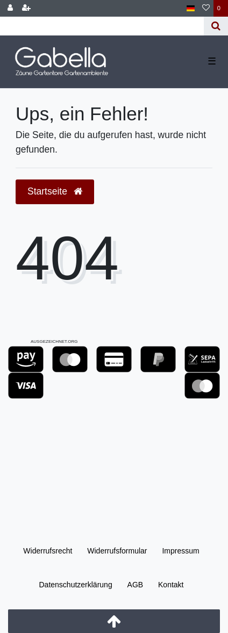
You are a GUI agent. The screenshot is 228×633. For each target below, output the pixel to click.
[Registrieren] (26, 8)
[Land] (190, 8)
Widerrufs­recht (47, 550)
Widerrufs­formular (117, 550)
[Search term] (102, 26)
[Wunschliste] (205, 8)
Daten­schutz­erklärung (75, 584)
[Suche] (216, 26)
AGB (135, 584)
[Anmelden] (10, 8)
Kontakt (170, 584)
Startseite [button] (54, 191)
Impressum (180, 550)
